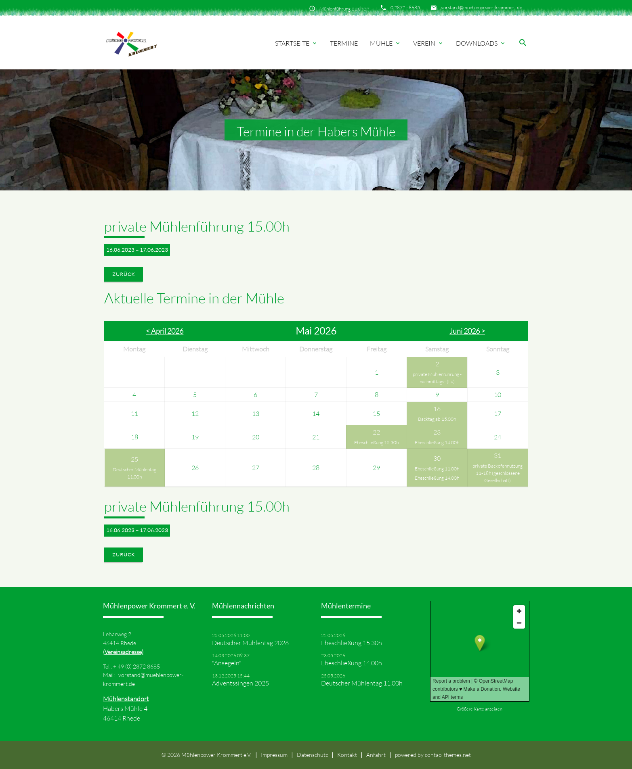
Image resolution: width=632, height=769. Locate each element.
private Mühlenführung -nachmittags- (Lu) (437, 377)
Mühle (385, 43)
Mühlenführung (344, 8)
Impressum (274, 754)
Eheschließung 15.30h (376, 442)
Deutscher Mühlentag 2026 (250, 642)
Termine (344, 43)
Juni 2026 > (467, 330)
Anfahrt (376, 754)
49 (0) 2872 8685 (139, 666)
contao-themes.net (448, 754)
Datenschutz (312, 754)
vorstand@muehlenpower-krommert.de (481, 7)
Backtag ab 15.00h (437, 419)
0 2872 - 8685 (405, 7)
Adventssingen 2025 (240, 683)
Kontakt (347, 754)
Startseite (296, 43)
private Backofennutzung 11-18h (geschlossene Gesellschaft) (497, 473)
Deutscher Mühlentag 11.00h (134, 473)
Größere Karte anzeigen (479, 709)
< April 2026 (164, 330)
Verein (428, 43)
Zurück (123, 274)
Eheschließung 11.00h (437, 469)
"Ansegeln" (226, 663)
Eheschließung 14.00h (437, 442)
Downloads (481, 43)
